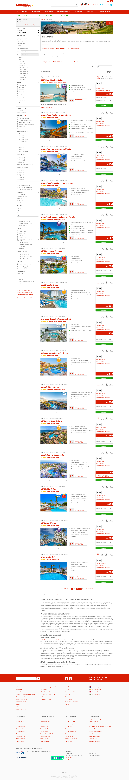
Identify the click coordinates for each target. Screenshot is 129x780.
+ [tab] (99, 83)
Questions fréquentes (21, 699)
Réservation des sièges (46, 692)
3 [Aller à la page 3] (77, 588)
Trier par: (94, 66)
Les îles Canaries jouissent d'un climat (49, 640)
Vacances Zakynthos (45, 736)
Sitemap (67, 704)
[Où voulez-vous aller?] (64, 4)
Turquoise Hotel (93, 738)
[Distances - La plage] (28, 210)
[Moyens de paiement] (22, 757)
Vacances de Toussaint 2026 (24, 298)
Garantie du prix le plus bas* (42, 15)
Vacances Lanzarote (70, 729)
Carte (57, 595)
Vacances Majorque (45, 741)
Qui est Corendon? (20, 687)
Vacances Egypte (20, 721)
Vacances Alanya (69, 736)
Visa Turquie (43, 689)
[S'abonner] (38, 678)
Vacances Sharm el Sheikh (46, 733)
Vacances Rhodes (44, 738)
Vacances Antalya (69, 724)
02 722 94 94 (95, 679)
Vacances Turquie (20, 719)
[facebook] (66, 679)
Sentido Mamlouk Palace (95, 731)
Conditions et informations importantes (25, 694)
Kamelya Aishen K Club (95, 736)
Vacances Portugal (20, 736)
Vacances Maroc (20, 741)
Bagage (17, 704)
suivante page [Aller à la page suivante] (89, 588)
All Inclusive (78, 11)
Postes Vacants (68, 699)
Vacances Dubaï (44, 719)
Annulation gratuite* (72, 15)
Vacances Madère (44, 724)
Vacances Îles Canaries (45, 729)
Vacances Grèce (20, 724)
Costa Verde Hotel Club (95, 724)
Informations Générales (21, 692)
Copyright (67, 694)
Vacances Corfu (68, 741)
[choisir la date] (30, 51)
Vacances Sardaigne (45, 721)
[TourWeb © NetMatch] (64, 772)
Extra (17, 706)
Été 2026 (24, 11)
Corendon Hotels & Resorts (47, 694)
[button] (28, 28)
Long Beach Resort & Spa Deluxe (97, 719)
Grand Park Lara (93, 729)
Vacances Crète (44, 731)
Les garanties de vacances (25, 15)
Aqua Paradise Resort (94, 733)
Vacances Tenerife (69, 719)
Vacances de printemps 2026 (25, 294)
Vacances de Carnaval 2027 (24, 292)
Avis (52, 595)
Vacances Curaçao (20, 733)
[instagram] (70, 679)
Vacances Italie (19, 729)
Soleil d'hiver (49, 11)
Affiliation (42, 696)
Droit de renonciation (21, 696)
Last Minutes (36, 11)
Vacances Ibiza (68, 733)
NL (108, 1)
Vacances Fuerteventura (71, 738)
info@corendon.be (70, 760)
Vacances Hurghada (70, 721)
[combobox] (64, 4)
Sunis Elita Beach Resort (95, 741)
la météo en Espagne (88, 644)
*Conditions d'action (45, 699)
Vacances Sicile (44, 726)
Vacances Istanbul (69, 726)
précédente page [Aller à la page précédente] (65, 588)
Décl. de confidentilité (70, 692)
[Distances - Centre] (28, 215)
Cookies (67, 689)
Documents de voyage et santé (48, 687)
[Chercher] (76, 4)
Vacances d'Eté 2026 (22, 296)
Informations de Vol (21, 701)
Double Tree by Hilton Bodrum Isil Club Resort (100, 726)
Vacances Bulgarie (20, 738)
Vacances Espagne (20, 726)
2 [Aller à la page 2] (74, 588)
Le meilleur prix (68, 687)
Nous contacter (20, 689)
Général (46, 595)
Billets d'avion (104, 11)
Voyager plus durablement (71, 701)
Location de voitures (21, 709)
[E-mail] (26, 678)
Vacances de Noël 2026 (23, 290)
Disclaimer (67, 696)
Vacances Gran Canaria (70, 731)
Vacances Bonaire (20, 731)
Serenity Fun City (93, 721)
